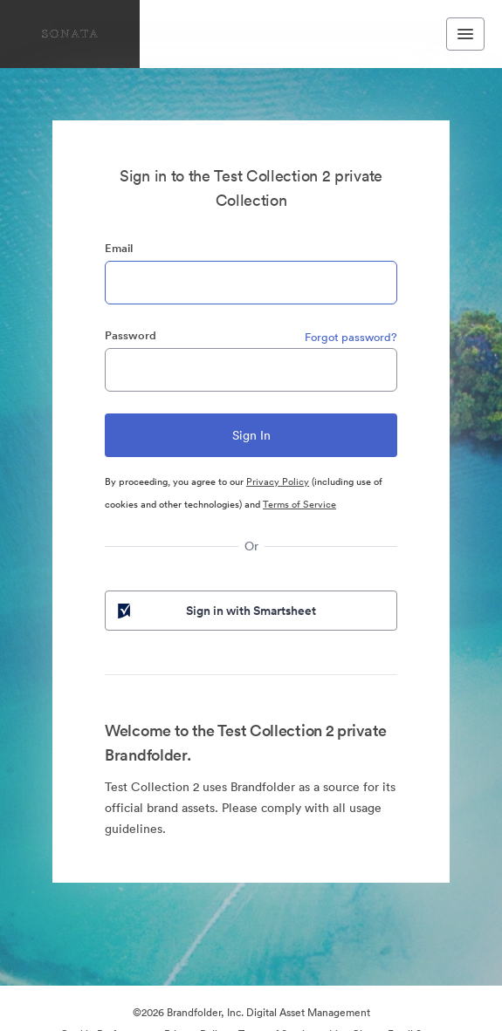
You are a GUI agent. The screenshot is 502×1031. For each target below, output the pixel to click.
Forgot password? (351, 337)
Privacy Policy (277, 481)
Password (130, 335)
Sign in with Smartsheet (215, 610)
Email (119, 248)
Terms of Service (299, 504)
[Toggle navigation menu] (465, 34)
